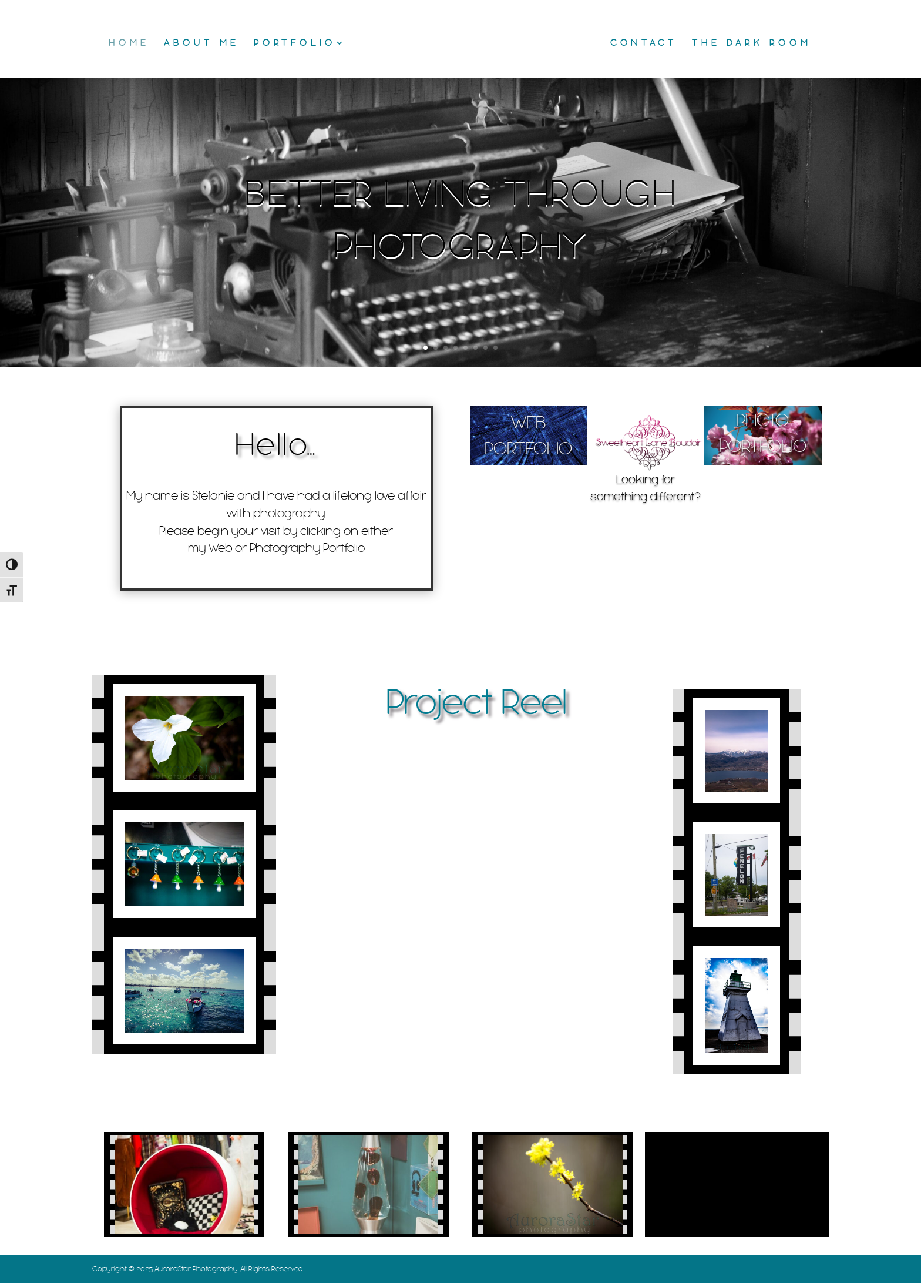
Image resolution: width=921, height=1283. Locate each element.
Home (129, 43)
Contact (643, 43)
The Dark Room (751, 43)
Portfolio (295, 43)
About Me (201, 43)
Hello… (276, 445)
